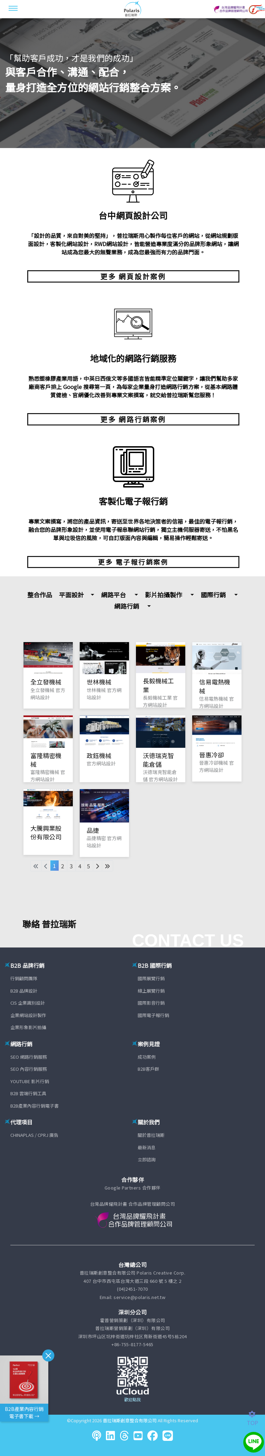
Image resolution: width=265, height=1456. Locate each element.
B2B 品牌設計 (23, 990)
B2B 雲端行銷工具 (28, 1093)
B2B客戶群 (148, 1069)
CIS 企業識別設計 (27, 1002)
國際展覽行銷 (151, 978)
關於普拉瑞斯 (151, 1135)
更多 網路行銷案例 (133, 419)
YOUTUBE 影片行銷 (29, 1081)
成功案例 (147, 1057)
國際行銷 (213, 594)
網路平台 (113, 594)
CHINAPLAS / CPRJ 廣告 (34, 1135)
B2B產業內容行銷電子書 (34, 1105)
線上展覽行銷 (151, 990)
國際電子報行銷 (153, 1015)
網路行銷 (126, 605)
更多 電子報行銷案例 (133, 561)
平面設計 (71, 594)
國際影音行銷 (151, 1002)
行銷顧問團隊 (23, 978)
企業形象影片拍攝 (28, 1027)
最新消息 (147, 1147)
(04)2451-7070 (132, 1289)
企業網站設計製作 (28, 1015)
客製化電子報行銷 (133, 501)
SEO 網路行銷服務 (28, 1057)
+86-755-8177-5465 (132, 1344)
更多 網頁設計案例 (133, 276)
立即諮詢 (147, 1159)
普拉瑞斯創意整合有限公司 (130, 1420)
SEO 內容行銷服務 (28, 1069)
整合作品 (39, 594)
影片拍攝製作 (163, 594)
